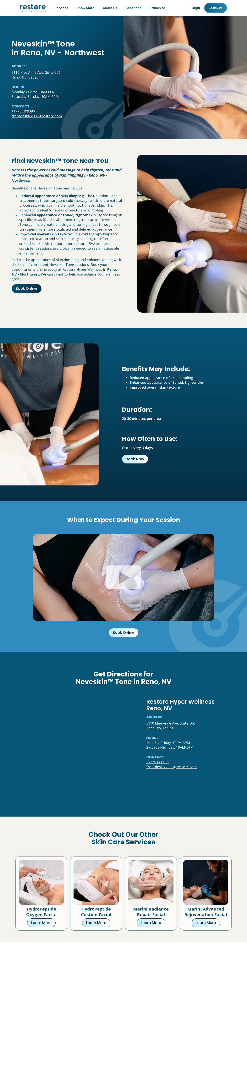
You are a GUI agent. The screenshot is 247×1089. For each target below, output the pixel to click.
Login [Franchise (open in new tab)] (195, 8)
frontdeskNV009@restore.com (37, 116)
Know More (85, 8)
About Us (110, 8)
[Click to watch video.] (123, 577)
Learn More (41, 922)
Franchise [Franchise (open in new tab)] (157, 8)
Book (215, 8)
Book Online (26, 288)
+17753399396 (23, 111)
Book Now (135, 459)
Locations (133, 8)
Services (61, 8)
